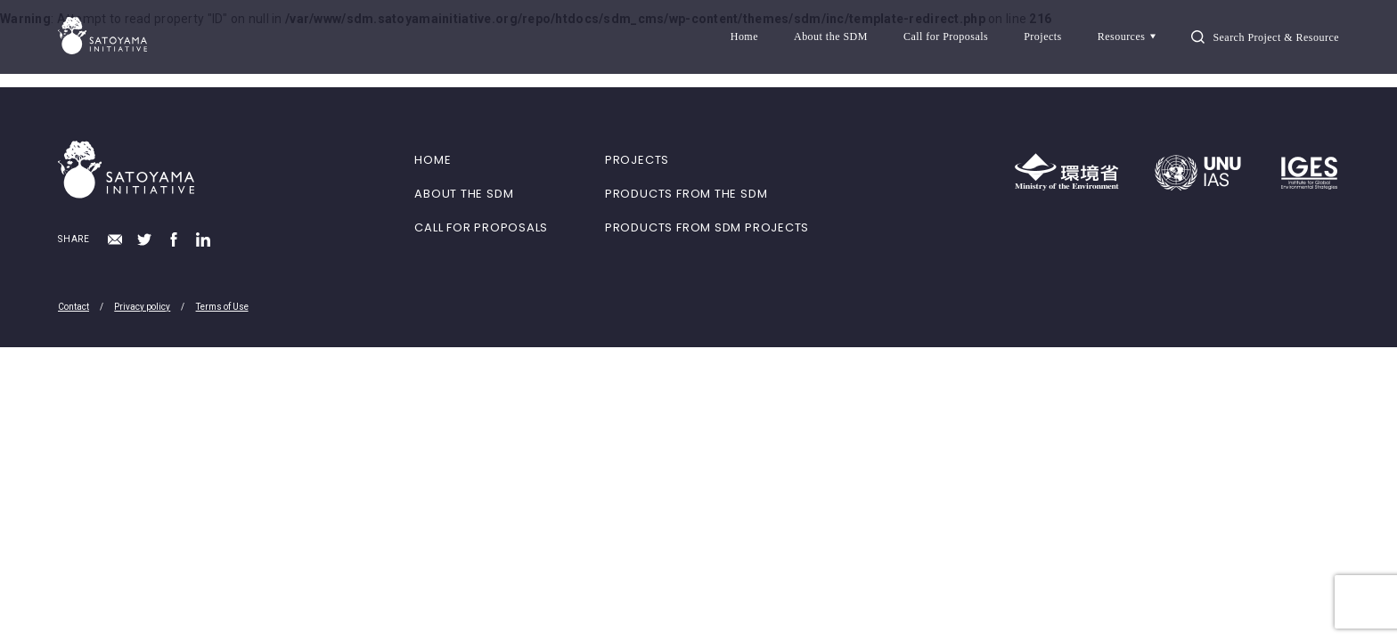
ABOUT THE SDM (463, 193)
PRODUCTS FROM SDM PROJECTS (707, 227)
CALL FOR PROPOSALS (481, 227)
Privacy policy (142, 307)
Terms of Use (222, 307)
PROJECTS (637, 160)
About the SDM (831, 36)
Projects (1043, 36)
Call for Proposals (945, 36)
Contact (73, 307)
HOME (432, 160)
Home (744, 36)
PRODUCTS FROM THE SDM (686, 193)
